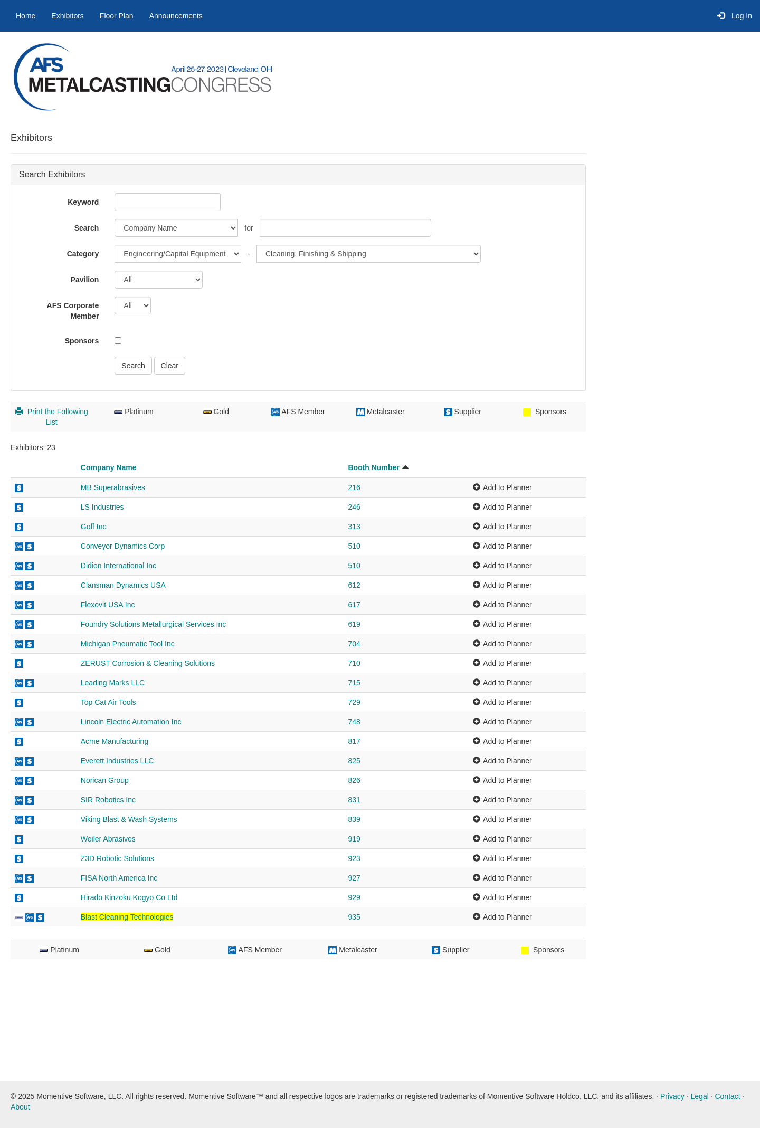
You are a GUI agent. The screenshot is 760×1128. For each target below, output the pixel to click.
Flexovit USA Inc (108, 604)
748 (354, 722)
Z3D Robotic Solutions (117, 858)
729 (354, 702)
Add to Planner (507, 487)
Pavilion (85, 279)
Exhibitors (67, 16)
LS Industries (102, 507)
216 (354, 487)
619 (354, 624)
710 (354, 663)
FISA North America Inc (119, 878)
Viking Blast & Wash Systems (129, 819)
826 (354, 780)
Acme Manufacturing (114, 741)
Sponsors (82, 341)
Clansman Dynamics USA (123, 585)
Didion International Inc (118, 565)
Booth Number (373, 467)
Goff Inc (94, 526)
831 (354, 800)
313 (354, 526)
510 (354, 546)
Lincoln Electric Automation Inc (131, 722)
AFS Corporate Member (73, 310)
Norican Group (105, 780)
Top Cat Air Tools (108, 702)
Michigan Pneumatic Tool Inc (128, 643)
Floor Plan (117, 16)
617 (354, 604)
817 (354, 741)
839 (354, 819)
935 (354, 917)
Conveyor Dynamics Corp (123, 546)
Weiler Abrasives (108, 839)
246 (354, 507)
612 (354, 585)
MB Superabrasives (113, 487)
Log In (734, 16)
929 (354, 897)
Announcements (176, 16)
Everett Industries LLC (117, 761)
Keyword (83, 202)
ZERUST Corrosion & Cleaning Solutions (148, 663)
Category (83, 254)
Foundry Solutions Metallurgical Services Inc (153, 624)
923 (354, 858)
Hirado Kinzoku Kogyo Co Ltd (129, 897)
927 (354, 878)
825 (354, 761)
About (20, 1107)
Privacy (672, 1096)
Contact (727, 1096)
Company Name (109, 467)
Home (25, 16)
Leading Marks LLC (113, 682)
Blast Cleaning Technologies (127, 917)
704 (354, 643)
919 (354, 839)
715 (354, 682)
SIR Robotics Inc (108, 800)
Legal (700, 1096)
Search (86, 228)
